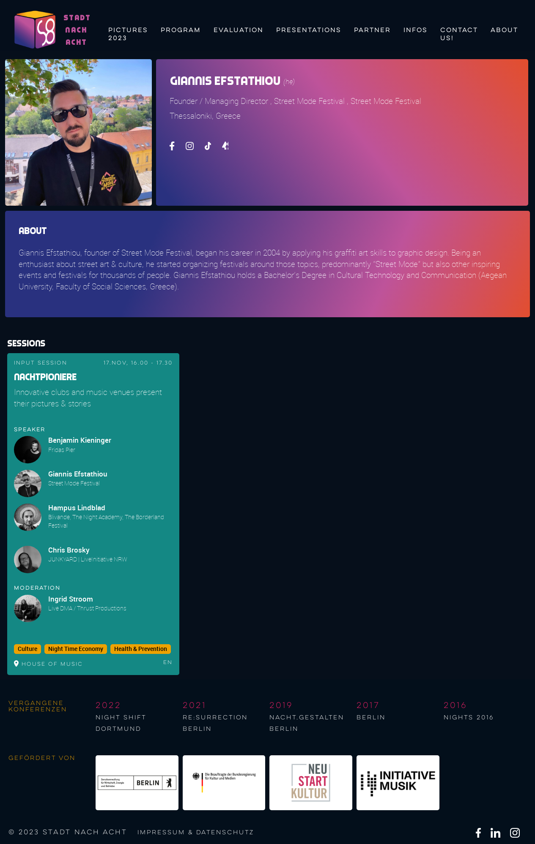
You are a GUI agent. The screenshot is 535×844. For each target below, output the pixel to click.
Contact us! (459, 33)
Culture (27, 649)
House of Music (52, 664)
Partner (372, 30)
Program (181, 30)
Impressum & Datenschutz (195, 832)
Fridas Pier (61, 450)
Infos (415, 30)
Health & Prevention (140, 649)
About (504, 30)
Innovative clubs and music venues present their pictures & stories (88, 398)
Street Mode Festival (74, 483)
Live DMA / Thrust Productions (87, 608)
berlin (371, 717)
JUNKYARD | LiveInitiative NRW (87, 559)
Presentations (308, 30)
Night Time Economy (75, 649)
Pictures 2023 (128, 33)
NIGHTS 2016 (469, 717)
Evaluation (238, 30)
